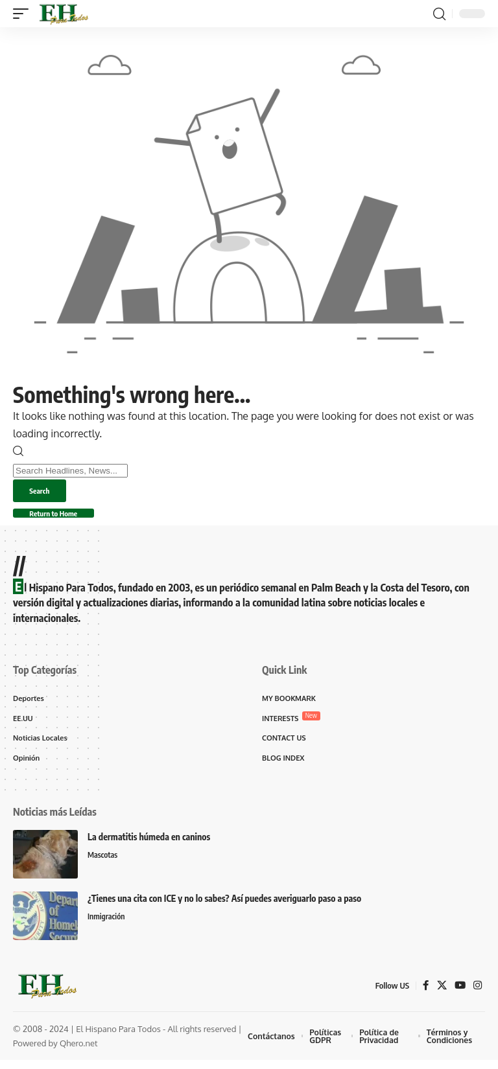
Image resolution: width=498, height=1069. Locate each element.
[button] (24, 13)
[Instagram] (477, 994)
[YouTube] (459, 994)
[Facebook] (424, 994)
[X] (440, 994)
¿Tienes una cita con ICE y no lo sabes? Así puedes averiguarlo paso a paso (224, 907)
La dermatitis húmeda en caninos (149, 845)
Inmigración (107, 926)
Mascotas (103, 864)
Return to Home (64, 518)
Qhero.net (79, 1052)
